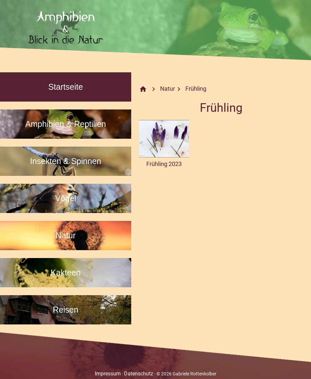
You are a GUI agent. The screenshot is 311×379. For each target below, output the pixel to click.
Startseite (65, 86)
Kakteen (66, 272)
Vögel (65, 198)
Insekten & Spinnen (65, 161)
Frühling (195, 88)
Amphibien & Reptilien (65, 124)
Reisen (65, 309)
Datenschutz (138, 373)
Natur (65, 235)
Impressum (108, 373)
